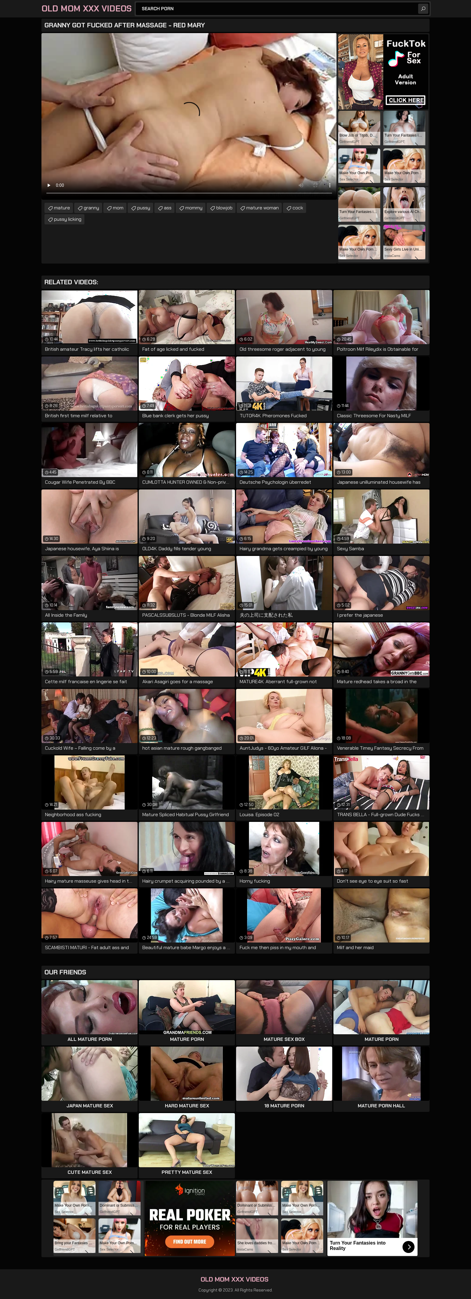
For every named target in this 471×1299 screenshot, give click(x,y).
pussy (143, 208)
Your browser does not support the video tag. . (189, 116)
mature (62, 208)
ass (168, 208)
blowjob (224, 208)
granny (91, 208)
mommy (193, 208)
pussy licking (67, 219)
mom (118, 208)
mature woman (262, 208)
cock (298, 208)
